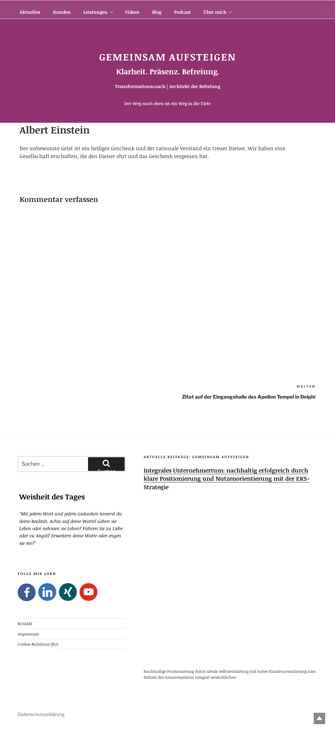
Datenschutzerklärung (41, 714)
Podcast (182, 12)
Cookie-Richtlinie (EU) (38, 644)
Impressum (28, 633)
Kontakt (25, 623)
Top (319, 718)
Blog (156, 12)
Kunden (62, 12)
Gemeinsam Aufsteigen (167, 56)
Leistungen (98, 12)
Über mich (218, 12)
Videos (132, 12)
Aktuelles (30, 12)
